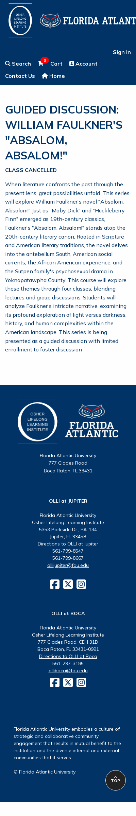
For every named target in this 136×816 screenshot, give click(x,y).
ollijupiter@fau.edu (68, 565)
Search (18, 63)
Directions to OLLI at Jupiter (68, 544)
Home (53, 75)
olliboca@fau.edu (68, 670)
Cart (50, 63)
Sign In (122, 52)
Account (83, 63)
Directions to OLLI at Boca (68, 656)
